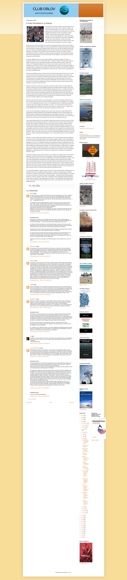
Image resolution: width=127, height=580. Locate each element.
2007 (82, 535)
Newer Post (29, 402)
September (84, 429)
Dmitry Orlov (33, 246)
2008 (82, 533)
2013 (82, 523)
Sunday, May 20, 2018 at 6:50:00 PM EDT (39, 356)
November (84, 425)
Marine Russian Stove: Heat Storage (85, 458)
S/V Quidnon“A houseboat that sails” (90, 178)
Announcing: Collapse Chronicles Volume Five (85, 481)
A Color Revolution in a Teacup (85, 468)
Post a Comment (32, 399)
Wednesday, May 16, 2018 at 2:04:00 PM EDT (40, 294)
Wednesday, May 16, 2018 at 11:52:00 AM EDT (40, 280)
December (84, 423)
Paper (85, 334)
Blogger (69, 572)
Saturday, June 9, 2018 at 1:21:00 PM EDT (39, 388)
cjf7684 (32, 284)
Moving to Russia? (84, 454)
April (83, 506)
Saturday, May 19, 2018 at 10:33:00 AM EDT (40, 343)
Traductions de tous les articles (87, 128)
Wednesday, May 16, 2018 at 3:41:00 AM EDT (40, 256)
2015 (82, 519)
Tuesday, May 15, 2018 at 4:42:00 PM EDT (39, 241)
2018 (82, 421)
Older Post (71, 402)
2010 (82, 529)
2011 (82, 527)
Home (50, 402)
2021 (82, 415)
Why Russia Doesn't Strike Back (85, 450)
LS (30, 336)
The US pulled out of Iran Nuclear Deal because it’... (85, 474)
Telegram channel (84, 134)
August (84, 432)
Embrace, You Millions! (85, 446)
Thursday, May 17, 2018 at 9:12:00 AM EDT (40, 331)
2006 (82, 537)
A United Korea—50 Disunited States (85, 502)
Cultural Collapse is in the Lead (85, 463)
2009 (82, 531)
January (84, 512)
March (83, 508)
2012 (82, 525)
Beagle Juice (33, 299)
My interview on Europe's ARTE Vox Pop (85, 441)
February (84, 510)
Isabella (32, 193)
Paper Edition (83, 308)
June (83, 436)
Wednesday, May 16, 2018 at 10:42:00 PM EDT (40, 307)
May (83, 438)
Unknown (32, 260)
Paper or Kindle (83, 285)
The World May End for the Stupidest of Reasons (85, 488)
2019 (82, 419)
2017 (82, 515)
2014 (82, 521)
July (83, 434)
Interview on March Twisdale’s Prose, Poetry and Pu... (85, 495)
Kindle (81, 334)
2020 (82, 417)
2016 (82, 517)
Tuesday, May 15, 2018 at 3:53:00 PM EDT (39, 213)
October (84, 427)
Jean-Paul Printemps (35, 348)
